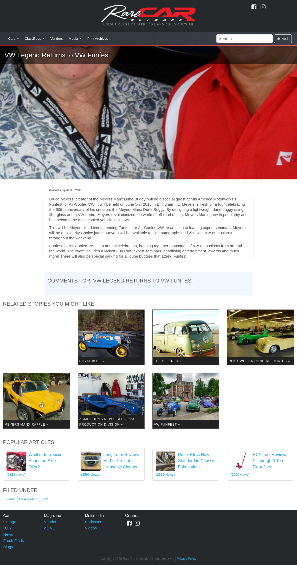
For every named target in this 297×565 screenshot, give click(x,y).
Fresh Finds (13, 540)
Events (9, 499)
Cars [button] (12, 39)
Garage (9, 522)
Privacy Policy (186, 559)
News (8, 534)
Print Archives (97, 39)
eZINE (49, 528)
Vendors (56, 39)
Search (283, 38)
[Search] (244, 38)
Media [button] (74, 39)
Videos (91, 528)
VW (45, 499)
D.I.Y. (8, 528)
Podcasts (93, 522)
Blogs (8, 546)
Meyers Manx (28, 499)
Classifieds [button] (33, 39)
